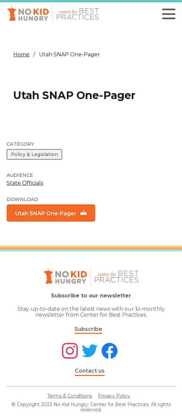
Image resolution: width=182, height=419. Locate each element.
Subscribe (88, 329)
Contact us (90, 371)
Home (21, 54)
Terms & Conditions (69, 395)
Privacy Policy (114, 395)
